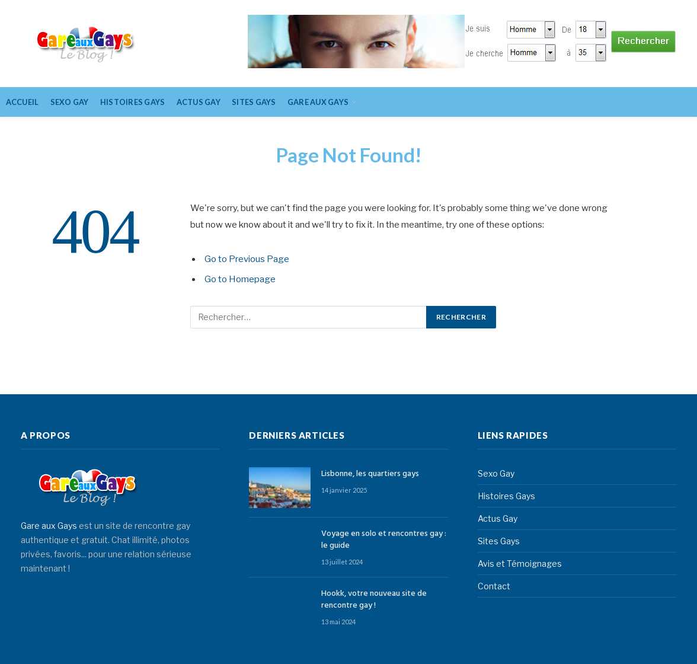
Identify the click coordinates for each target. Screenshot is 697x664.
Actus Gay (198, 102)
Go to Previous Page (246, 259)
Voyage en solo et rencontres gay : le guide (383, 540)
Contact (494, 586)
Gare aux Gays (49, 526)
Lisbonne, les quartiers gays (370, 474)
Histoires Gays (132, 102)
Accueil (22, 102)
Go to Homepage (240, 279)
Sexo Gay (69, 102)
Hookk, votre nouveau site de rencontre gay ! (374, 600)
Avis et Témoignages (520, 563)
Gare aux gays (317, 102)
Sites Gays (254, 102)
